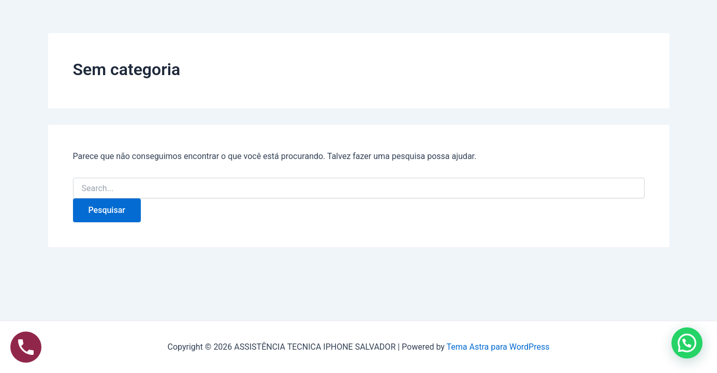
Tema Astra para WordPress (498, 347)
